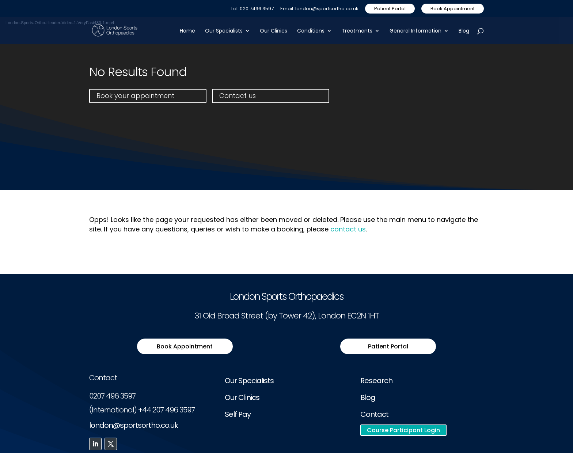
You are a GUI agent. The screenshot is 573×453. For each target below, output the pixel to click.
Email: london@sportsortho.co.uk (319, 9)
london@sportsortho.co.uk (133, 425)
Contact (374, 414)
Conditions (311, 31)
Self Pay (238, 414)
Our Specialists (224, 31)
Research (376, 380)
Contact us (237, 95)
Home (187, 31)
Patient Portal (390, 8)
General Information (415, 31)
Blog (464, 31)
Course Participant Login (403, 430)
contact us (348, 229)
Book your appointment (135, 95)
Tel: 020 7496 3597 (252, 9)
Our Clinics (273, 31)
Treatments (357, 31)
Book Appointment (452, 8)
